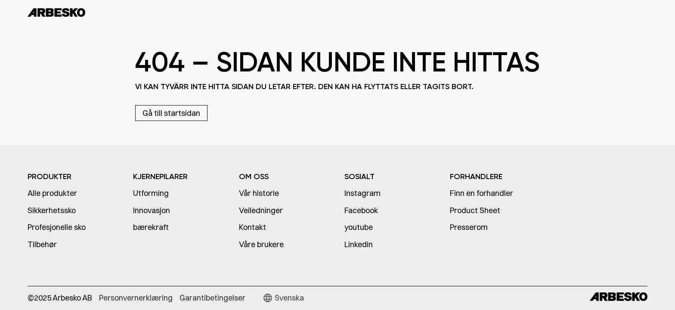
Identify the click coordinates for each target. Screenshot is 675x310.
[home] (79, 12)
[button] (283, 298)
